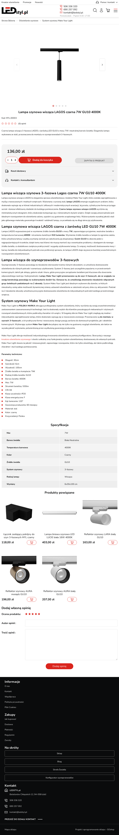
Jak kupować (10, 719)
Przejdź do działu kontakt (20, 819)
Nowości (39, 2)
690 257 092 (70, 9)
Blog (59, 761)
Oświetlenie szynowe (28, 20)
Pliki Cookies (10, 707)
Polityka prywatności (14, 702)
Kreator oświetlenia (10, 2)
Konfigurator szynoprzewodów (59, 777)
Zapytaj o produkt (94, 160)
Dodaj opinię (59, 666)
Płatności (9, 729)
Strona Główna (8, 20)
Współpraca (10, 696)
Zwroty (8, 740)
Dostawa (9, 724)
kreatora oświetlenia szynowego (16, 339)
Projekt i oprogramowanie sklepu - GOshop (94, 829)
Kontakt (8, 691)
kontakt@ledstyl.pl (73, 12)
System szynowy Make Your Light (57, 20)
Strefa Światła (59, 769)
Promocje (27, 2)
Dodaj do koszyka (43, 160)
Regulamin (9, 735)
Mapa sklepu (10, 829)
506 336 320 (70, 6)
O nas (7, 686)
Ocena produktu (11, 614)
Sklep (59, 753)
